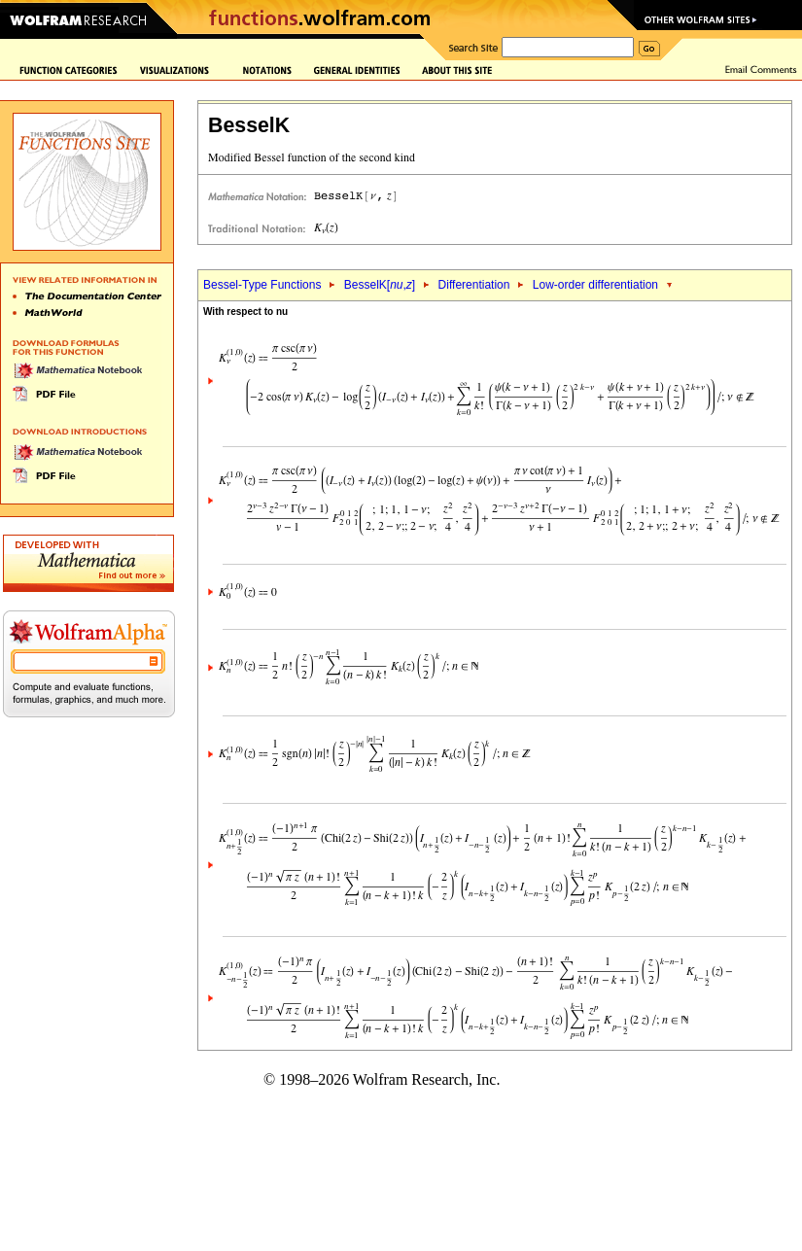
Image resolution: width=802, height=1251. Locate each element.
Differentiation (474, 285)
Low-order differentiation (595, 285)
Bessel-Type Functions (262, 285)
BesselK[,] (379, 285)
